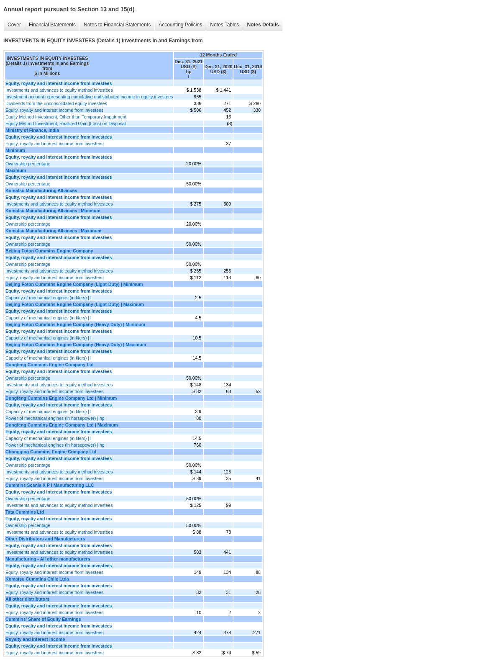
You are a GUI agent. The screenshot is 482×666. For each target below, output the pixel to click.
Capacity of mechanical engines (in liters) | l (48, 297)
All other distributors (27, 599)
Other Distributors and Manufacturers (45, 538)
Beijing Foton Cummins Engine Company (49, 250)
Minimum (15, 150)
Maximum (15, 170)
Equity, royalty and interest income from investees (54, 110)
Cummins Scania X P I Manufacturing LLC (49, 485)
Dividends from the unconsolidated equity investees (56, 103)
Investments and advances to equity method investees (59, 90)
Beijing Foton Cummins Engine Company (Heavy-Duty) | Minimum (75, 324)
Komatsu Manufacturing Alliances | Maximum (53, 230)
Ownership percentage (27, 163)
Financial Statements (52, 25)
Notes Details (263, 25)
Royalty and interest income (35, 639)
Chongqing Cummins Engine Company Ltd (50, 451)
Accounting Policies (180, 25)
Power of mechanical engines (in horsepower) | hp (55, 418)
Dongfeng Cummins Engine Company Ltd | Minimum (61, 398)
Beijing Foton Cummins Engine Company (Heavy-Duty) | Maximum (75, 344)
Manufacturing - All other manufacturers (47, 558)
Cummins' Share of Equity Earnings (43, 619)
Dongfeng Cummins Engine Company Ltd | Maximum (61, 424)
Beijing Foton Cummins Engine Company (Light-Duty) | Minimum (74, 284)
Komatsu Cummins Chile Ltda (37, 578)
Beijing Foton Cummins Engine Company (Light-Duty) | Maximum (74, 304)
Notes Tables (224, 25)
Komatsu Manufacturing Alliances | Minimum (52, 210)
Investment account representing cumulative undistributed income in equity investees (89, 96)
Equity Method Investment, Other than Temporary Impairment (65, 116)
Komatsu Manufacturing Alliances (41, 190)
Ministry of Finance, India (32, 130)
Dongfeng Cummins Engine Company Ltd (49, 364)
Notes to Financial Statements (117, 25)
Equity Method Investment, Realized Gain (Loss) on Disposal (65, 123)
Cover (14, 25)
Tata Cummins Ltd (24, 511)
